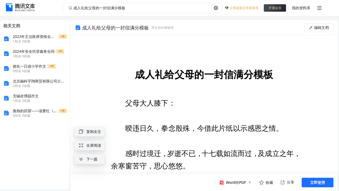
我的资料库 (301, 7)
